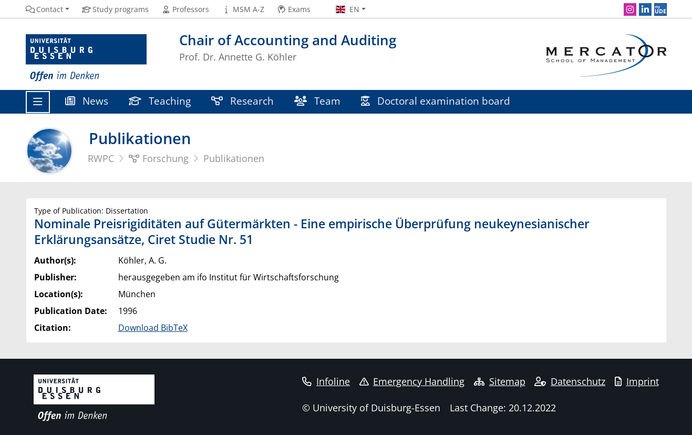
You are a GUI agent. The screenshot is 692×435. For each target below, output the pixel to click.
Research (242, 101)
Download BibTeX (153, 327)
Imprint (637, 381)
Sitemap (499, 381)
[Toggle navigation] (38, 102)
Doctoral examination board (436, 101)
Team (317, 101)
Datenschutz (569, 381)
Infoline (326, 381)
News (87, 101)
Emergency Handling (412, 381)
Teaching (160, 101)
